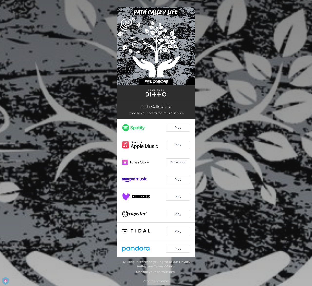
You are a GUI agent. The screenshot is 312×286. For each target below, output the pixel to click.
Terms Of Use (164, 266)
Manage (142, 272)
